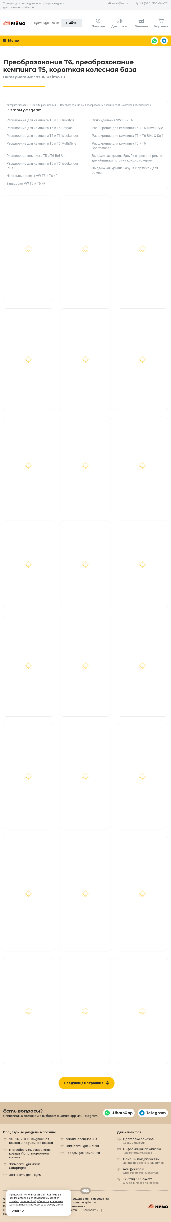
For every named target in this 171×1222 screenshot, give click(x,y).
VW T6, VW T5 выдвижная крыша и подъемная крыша (31, 1141)
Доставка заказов (138, 1140)
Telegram (164, 41)
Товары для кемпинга (83, 1153)
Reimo (14, 23)
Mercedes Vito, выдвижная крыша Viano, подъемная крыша (30, 1153)
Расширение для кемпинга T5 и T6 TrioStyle (40, 120)
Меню (11, 41)
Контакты (90, 1210)
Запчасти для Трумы (25, 1175)
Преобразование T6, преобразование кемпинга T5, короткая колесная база (105, 105)
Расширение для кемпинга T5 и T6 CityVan (39, 128)
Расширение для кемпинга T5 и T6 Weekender (42, 136)
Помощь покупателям (143, 1160)
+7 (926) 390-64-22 (154, 3)
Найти (72, 23)
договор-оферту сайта (49, 1204)
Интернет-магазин (17, 105)
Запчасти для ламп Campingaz (24, 1166)
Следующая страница (86, 1083)
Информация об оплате (142, 1150)
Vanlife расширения (44, 105)
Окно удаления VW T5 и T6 (112, 120)
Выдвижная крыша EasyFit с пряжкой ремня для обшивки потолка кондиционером (127, 158)
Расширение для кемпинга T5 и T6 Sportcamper (119, 145)
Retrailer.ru (85, 1191)
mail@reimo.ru (122, 3)
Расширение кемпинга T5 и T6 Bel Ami (36, 156)
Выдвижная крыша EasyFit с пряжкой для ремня (125, 170)
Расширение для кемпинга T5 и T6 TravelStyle (127, 128)
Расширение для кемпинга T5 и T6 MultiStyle (41, 143)
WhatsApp (154, 41)
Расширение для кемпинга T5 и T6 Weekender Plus (42, 165)
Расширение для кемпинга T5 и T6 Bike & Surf (127, 136)
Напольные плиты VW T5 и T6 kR (31, 176)
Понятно (16, 1210)
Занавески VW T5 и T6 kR (25, 184)
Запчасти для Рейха (82, 1146)
